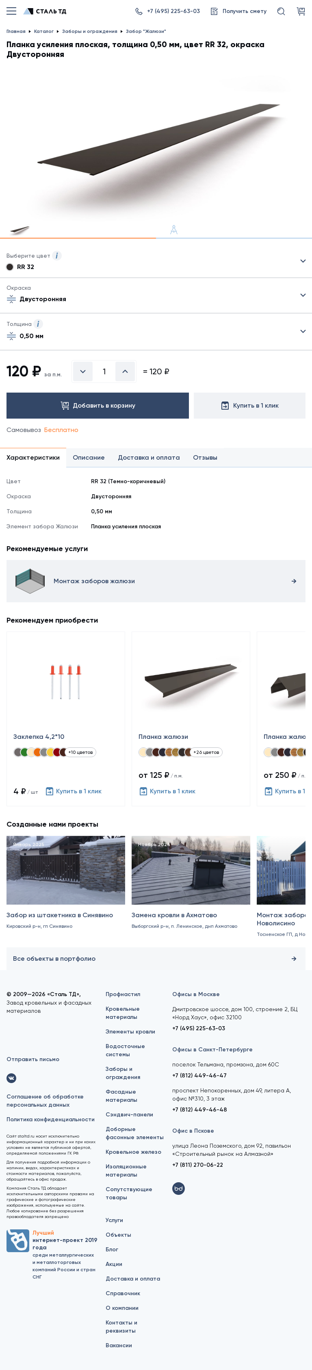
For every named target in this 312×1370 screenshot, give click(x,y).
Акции (114, 1264)
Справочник (123, 1293)
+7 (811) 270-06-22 (197, 1165)
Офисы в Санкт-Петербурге (212, 1049)
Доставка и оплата (133, 1278)
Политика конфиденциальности (50, 1119)
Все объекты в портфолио (156, 959)
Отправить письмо (32, 1059)
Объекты (118, 1234)
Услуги (114, 1220)
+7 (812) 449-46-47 (199, 1075)
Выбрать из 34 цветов (156, 261)
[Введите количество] (104, 371)
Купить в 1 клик (73, 791)
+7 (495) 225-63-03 (198, 1028)
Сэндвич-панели (129, 1114)
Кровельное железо (133, 1152)
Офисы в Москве (196, 994)
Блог (112, 1249)
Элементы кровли (130, 1031)
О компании (122, 1308)
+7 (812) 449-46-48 (199, 1109)
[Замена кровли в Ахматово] (191, 896)
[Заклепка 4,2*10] (66, 719)
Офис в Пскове (193, 1130)
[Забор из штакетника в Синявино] (65, 896)
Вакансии (119, 1345)
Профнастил (123, 994)
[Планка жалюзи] (191, 719)
